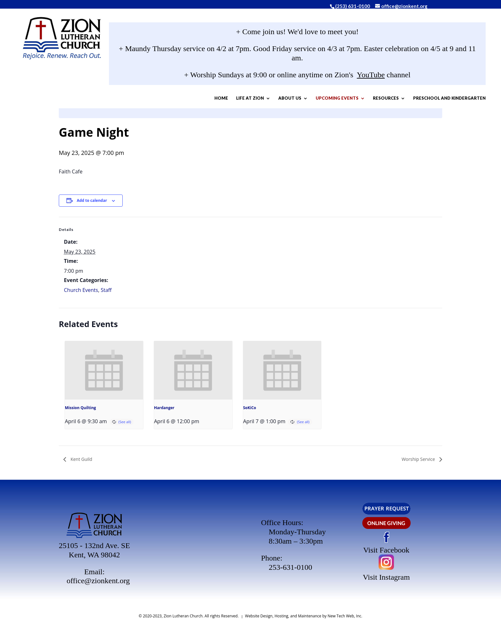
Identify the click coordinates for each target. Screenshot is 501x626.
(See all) (125, 421)
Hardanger (164, 407)
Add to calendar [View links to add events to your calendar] (92, 200)
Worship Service (419, 459)
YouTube (371, 76)
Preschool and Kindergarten (297, 116)
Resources (370, 99)
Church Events (81, 290)
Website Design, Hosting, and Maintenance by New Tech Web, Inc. (303, 616)
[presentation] (104, 370)
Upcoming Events (321, 99)
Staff (106, 290)
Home (205, 99)
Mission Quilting (80, 407)
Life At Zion (234, 99)
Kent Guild (80, 459)
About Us (273, 99)
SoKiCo (249, 407)
